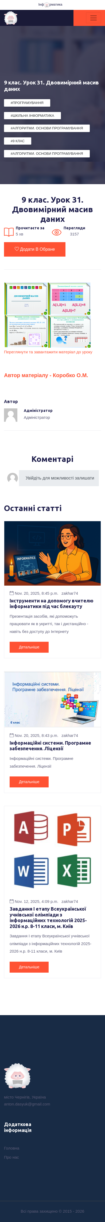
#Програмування (27, 103)
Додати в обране (35, 249)
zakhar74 (69, 593)
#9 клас (18, 141)
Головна (11, 1148)
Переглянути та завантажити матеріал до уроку (48, 352)
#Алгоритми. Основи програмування (47, 128)
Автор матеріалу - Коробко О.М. (46, 375)
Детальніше (29, 647)
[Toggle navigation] (93, 18)
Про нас (11, 1157)
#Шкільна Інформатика (32, 116)
